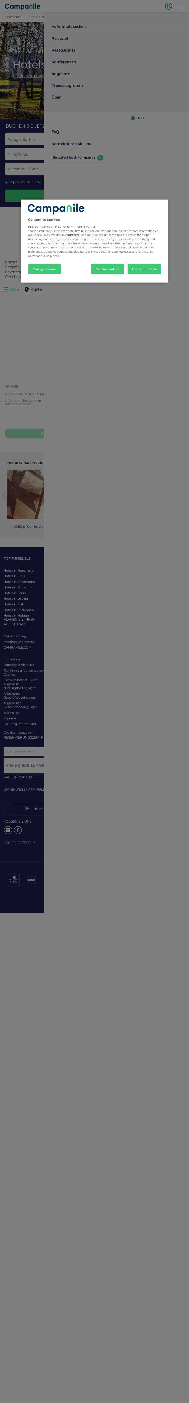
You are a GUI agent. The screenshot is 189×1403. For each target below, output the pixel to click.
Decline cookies (107, 269)
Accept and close (144, 269)
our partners (70, 235)
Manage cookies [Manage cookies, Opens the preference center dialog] (45, 269)
